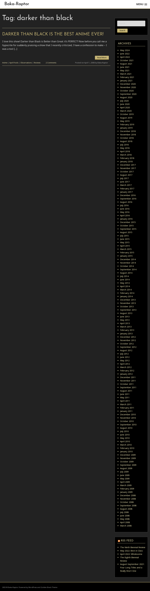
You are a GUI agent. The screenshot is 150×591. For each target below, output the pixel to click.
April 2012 (125, 363)
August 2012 (126, 350)
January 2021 (126, 80)
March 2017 (126, 185)
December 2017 (128, 164)
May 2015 (124, 242)
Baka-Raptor (16, 4)
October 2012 (127, 343)
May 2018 (124, 148)
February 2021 (127, 77)
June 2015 (124, 239)
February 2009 (127, 488)
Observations (26, 62)
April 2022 (125, 57)
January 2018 (126, 161)
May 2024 (124, 50)
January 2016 (126, 218)
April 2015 (125, 245)
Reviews (37, 62)
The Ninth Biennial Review (132, 547)
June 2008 (124, 515)
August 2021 (126, 63)
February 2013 (127, 330)
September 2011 (128, 387)
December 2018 (128, 131)
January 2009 (126, 492)
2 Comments (51, 62)
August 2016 (126, 202)
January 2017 (126, 192)
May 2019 (124, 121)
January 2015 (126, 255)
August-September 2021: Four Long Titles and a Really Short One (132, 567)
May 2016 (124, 212)
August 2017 (126, 175)
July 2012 (124, 353)
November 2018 (128, 134)
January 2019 (126, 127)
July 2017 (124, 178)
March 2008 (126, 525)
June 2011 (124, 394)
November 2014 (128, 262)
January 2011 (126, 411)
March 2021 (126, 73)
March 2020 (126, 110)
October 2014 (127, 266)
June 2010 (124, 434)
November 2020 (128, 87)
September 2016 (128, 198)
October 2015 (127, 225)
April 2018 (125, 151)
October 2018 (127, 138)
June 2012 (124, 357)
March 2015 (126, 249)
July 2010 (124, 431)
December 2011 (128, 377)
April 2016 (125, 215)
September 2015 (128, 229)
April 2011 (125, 400)
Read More (101, 57)
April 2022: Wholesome (131, 554)
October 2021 (127, 60)
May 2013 (124, 320)
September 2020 (128, 94)
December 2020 (128, 84)
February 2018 (127, 158)
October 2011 (127, 384)
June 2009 (124, 475)
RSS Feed (127, 540)
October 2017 (127, 171)
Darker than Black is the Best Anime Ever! (52, 34)
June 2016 (124, 208)
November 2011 (128, 380)
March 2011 (126, 404)
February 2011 (127, 407)
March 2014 (126, 289)
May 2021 (124, 70)
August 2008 (126, 508)
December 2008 (128, 495)
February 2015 (127, 252)
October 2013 (127, 306)
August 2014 (126, 272)
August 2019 (126, 117)
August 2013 (126, 313)
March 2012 (126, 367)
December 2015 (128, 222)
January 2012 (126, 374)
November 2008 (128, 498)
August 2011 (126, 390)
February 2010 (127, 448)
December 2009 (128, 454)
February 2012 (127, 370)
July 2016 (124, 205)
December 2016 (128, 195)
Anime (4, 62)
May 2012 (124, 360)
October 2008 (127, 502)
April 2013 (125, 323)
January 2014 (126, 296)
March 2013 (126, 326)
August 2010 (126, 428)
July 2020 (124, 100)
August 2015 (126, 232)
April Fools (13, 62)
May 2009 (124, 478)
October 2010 (127, 421)
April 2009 (125, 482)
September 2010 (128, 424)
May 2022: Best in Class (131, 550)
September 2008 (128, 505)
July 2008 (124, 512)
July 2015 (124, 235)
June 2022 (124, 53)
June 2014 (124, 279)
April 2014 (125, 286)
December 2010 (128, 414)
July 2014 (124, 276)
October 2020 (127, 90)
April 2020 (125, 107)
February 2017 (127, 188)
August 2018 (126, 141)
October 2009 (127, 461)
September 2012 (128, 347)
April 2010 (125, 441)
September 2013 (128, 309)
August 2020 (126, 97)
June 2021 (124, 67)
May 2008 (124, 519)
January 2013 (126, 333)
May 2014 (124, 283)
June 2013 (124, 316)
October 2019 (127, 114)
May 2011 (124, 397)
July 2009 (124, 471)
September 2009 (128, 465)
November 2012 (128, 340)
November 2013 (128, 303)
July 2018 (124, 144)
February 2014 (127, 293)
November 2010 (128, 417)
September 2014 (128, 269)
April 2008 (125, 522)
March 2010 (126, 444)
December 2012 (128, 337)
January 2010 (126, 451)
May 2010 (124, 438)
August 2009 (126, 468)
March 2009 (126, 485)
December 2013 (128, 299)
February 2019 (127, 124)
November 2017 (128, 168)
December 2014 (128, 259)
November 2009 (128, 458)
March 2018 (126, 154)
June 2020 (124, 104)
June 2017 (124, 181)
